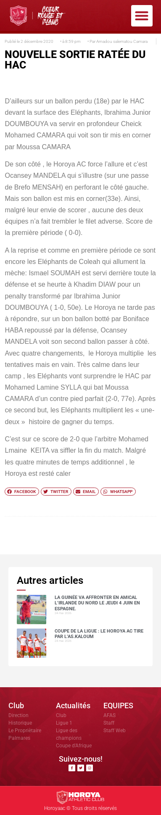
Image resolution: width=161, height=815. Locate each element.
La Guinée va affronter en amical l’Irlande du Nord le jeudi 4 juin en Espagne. (97, 603)
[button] (142, 15)
